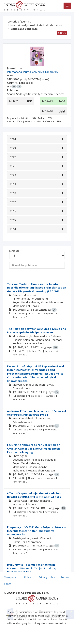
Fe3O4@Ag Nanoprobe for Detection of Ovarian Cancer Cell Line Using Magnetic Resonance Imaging (33, 448)
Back (62, 33)
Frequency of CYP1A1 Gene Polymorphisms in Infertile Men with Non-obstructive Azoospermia (36, 530)
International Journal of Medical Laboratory (36, 25)
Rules (27, 577)
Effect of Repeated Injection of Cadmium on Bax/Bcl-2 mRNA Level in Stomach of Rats (36, 495)
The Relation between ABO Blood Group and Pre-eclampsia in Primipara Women (36, 330)
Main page (10, 577)
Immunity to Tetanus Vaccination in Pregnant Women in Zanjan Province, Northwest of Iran (31, 568)
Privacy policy (47, 577)
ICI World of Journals (19, 21)
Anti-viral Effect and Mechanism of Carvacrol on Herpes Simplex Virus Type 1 (36, 413)
